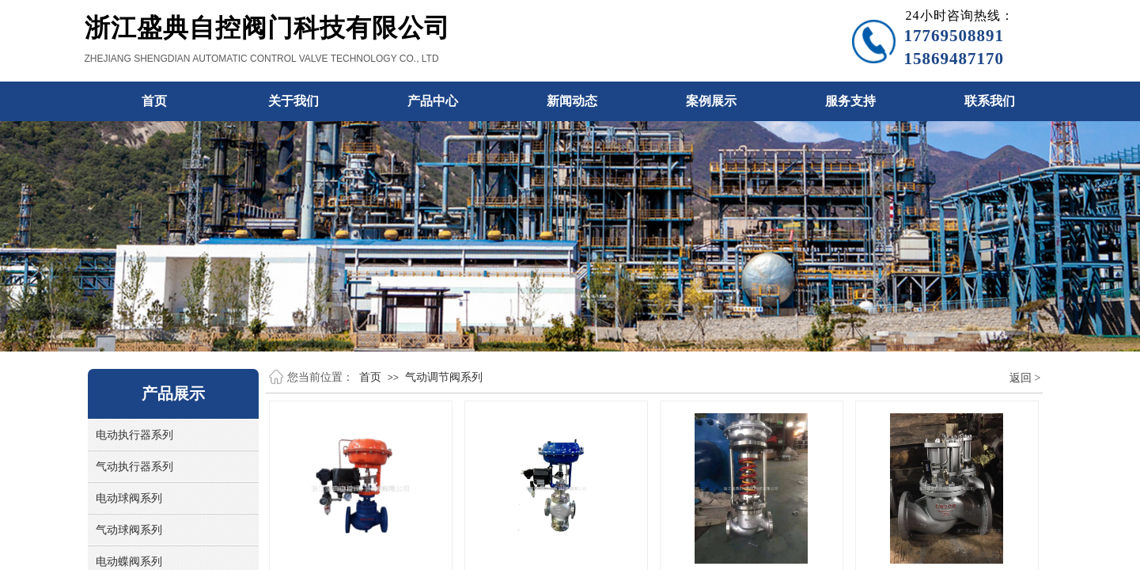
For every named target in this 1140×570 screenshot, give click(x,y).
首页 (370, 376)
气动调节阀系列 (444, 376)
